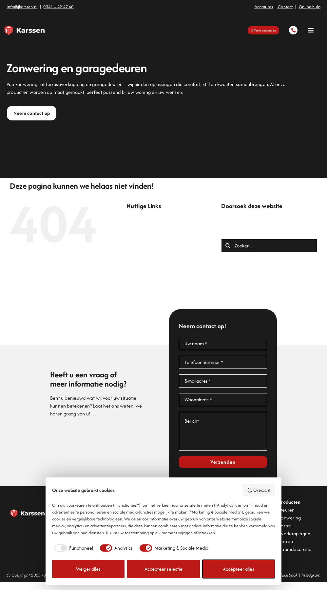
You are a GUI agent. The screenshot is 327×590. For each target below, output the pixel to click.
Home (146, 259)
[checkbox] (72, 548)
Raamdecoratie (295, 549)
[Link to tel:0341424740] (293, 30)
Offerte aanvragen (160, 275)
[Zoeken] (227, 245)
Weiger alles (88, 568)
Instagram (310, 575)
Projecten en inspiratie (163, 299)
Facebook (289, 575)
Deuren (148, 251)
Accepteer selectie (163, 568)
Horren (286, 541)
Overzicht (259, 490)
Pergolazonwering (159, 291)
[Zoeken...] (269, 245)
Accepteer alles (238, 568)
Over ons (149, 283)
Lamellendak (153, 267)
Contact (148, 244)
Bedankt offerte (156, 228)
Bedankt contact (157, 220)
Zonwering (151, 322)
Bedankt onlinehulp (160, 236)
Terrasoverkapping (159, 307)
